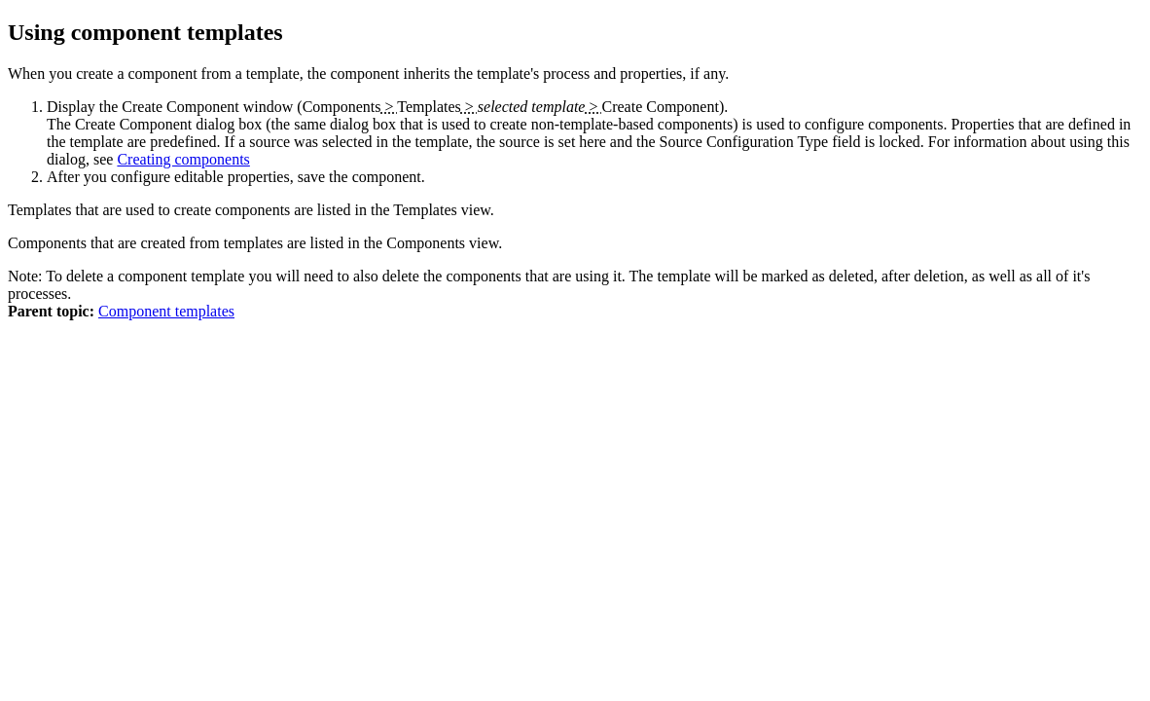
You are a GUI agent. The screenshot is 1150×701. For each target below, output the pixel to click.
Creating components (183, 159)
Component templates (166, 311)
